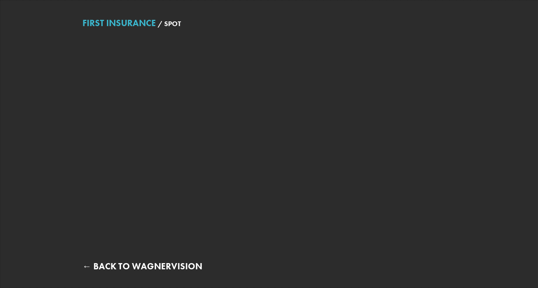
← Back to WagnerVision (142, 266)
